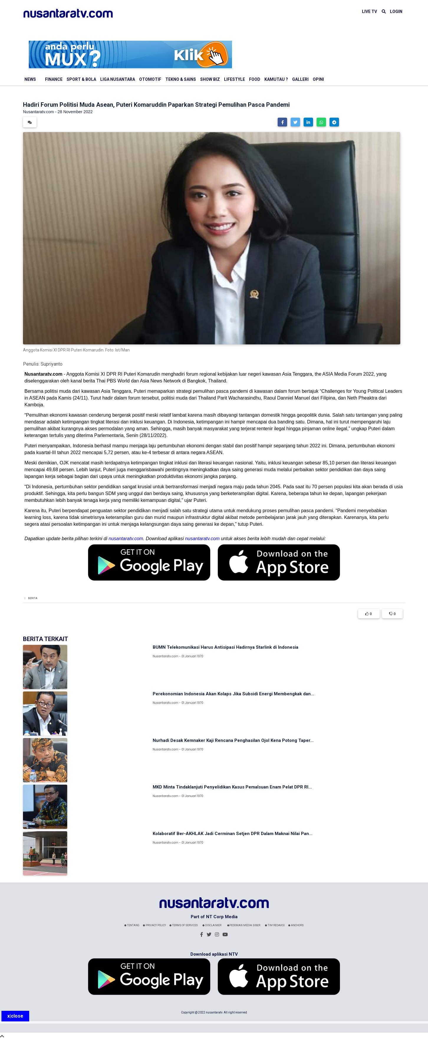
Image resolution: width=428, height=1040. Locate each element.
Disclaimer (212, 925)
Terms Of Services (183, 925)
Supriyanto (51, 364)
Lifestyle (234, 79)
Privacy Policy (154, 925)
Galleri (300, 79)
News (30, 79)
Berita (32, 598)
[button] (282, 122)
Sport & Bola (81, 79)
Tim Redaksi (275, 925)
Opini (318, 79)
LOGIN (396, 11)
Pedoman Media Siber (243, 925)
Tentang (131, 925)
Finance (53, 79)
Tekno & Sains (180, 79)
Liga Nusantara (117, 79)
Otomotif (150, 79)
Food (254, 79)
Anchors (296, 925)
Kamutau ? (276, 79)
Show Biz (210, 79)
